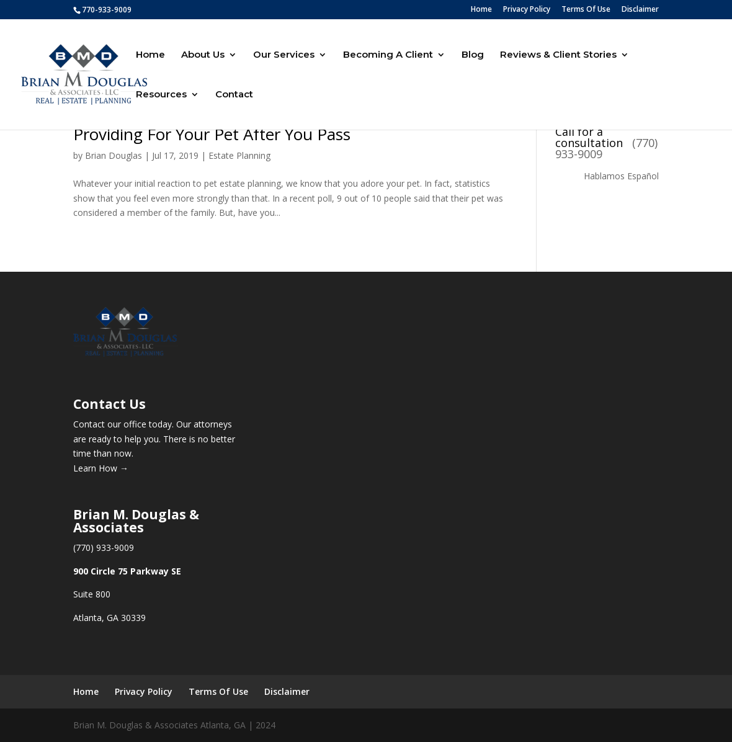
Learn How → (100, 468)
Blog (473, 55)
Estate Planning (239, 155)
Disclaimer (640, 10)
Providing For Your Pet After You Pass (211, 134)
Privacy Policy (526, 10)
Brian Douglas (113, 155)
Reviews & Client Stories (558, 55)
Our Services (284, 55)
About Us (203, 55)
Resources (161, 95)
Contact (234, 95)
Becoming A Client (388, 55)
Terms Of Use (585, 10)
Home (481, 10)
